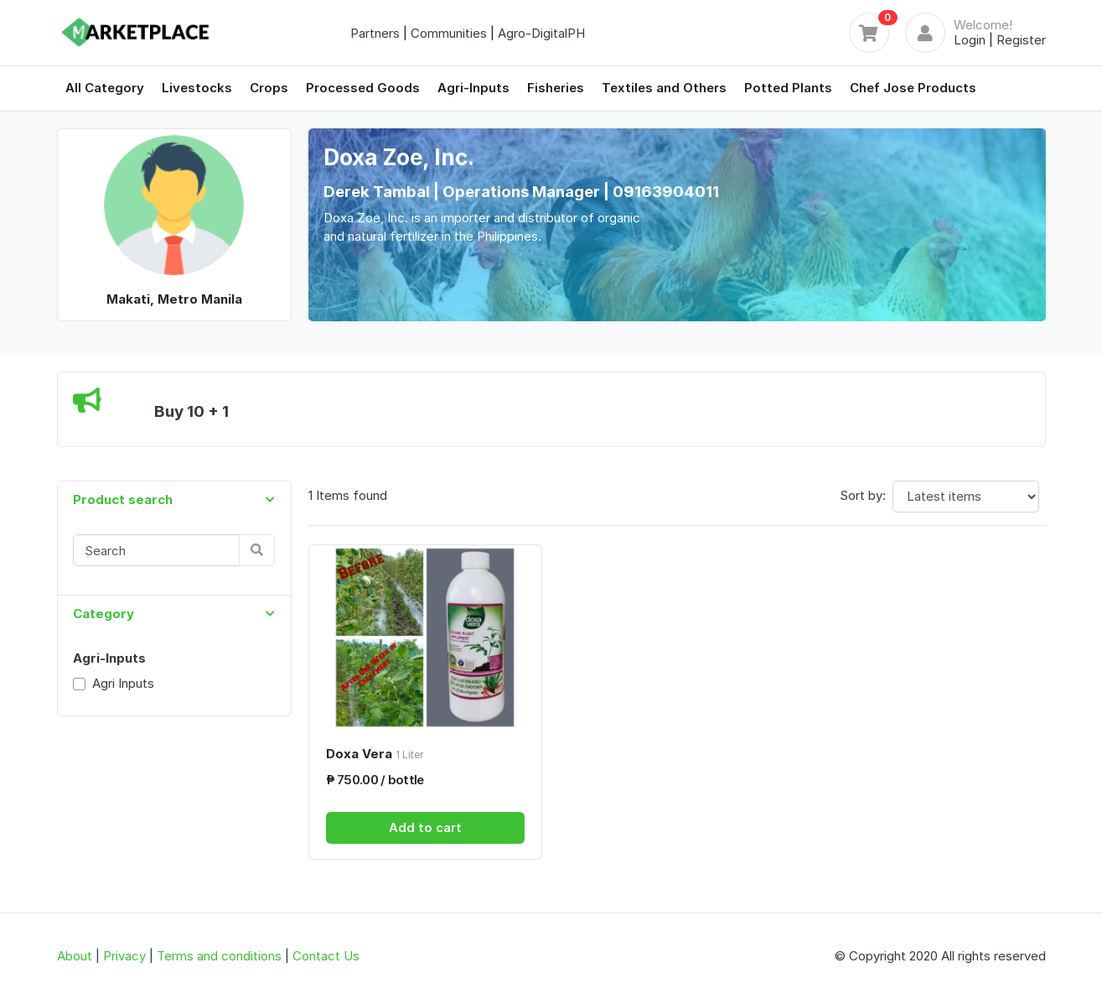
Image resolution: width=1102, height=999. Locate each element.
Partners (375, 33)
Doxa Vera (374, 754)
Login (970, 40)
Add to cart (425, 827)
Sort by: (863, 495)
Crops (269, 88)
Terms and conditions (219, 956)
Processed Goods (363, 88)
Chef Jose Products (913, 88)
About (74, 956)
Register (1021, 40)
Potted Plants (788, 88)
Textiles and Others (664, 88)
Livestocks (197, 88)
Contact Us (326, 956)
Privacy (124, 956)
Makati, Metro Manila (174, 299)
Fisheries (555, 88)
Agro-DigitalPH (541, 33)
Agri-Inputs (473, 88)
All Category (104, 88)
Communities (449, 33)
